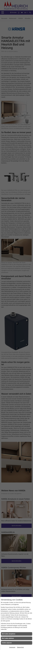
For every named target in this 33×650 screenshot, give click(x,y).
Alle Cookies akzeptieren (8, 634)
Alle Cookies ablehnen (8, 638)
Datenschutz (20, 647)
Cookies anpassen (7, 642)
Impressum (12, 647)
